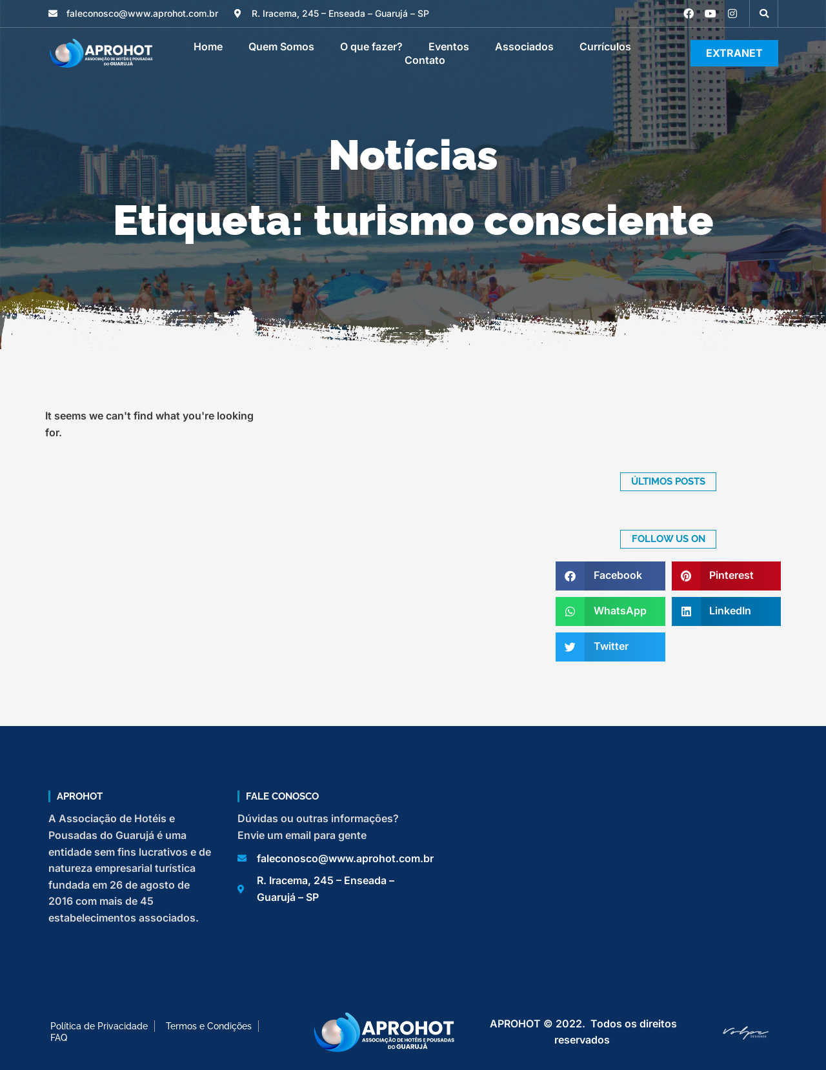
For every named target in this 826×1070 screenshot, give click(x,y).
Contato (425, 60)
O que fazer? (371, 46)
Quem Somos (281, 46)
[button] (764, 13)
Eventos (448, 46)
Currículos (605, 46)
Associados (524, 46)
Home (208, 46)
